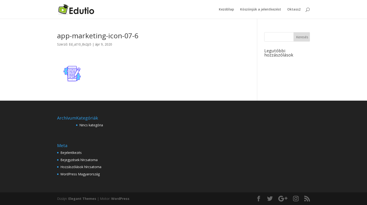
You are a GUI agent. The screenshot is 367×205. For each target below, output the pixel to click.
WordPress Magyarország (80, 174)
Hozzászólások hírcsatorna (80, 167)
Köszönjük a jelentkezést (260, 9)
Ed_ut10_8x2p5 (80, 44)
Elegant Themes (82, 198)
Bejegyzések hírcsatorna (79, 160)
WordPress (120, 198)
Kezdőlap (226, 9)
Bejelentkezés (71, 152)
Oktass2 (294, 9)
